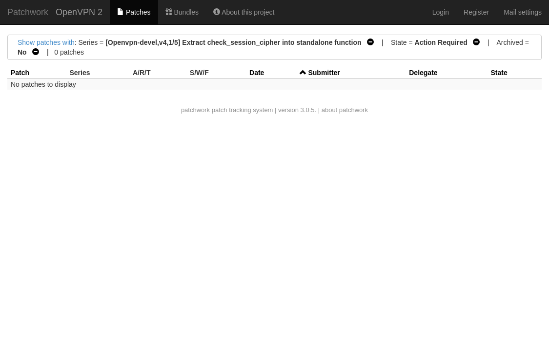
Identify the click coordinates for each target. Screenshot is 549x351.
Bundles (182, 12)
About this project (243, 12)
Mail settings (523, 12)
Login (440, 12)
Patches (133, 12)
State (498, 73)
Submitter (324, 73)
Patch (20, 73)
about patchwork (345, 110)
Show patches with (46, 42)
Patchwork (27, 12)
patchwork (195, 110)
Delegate (423, 73)
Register (476, 12)
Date (256, 73)
